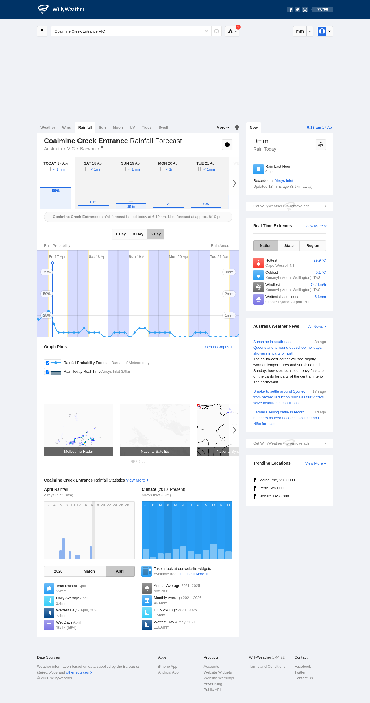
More (221, 127)
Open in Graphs (216, 347)
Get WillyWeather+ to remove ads (281, 206)
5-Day (156, 234)
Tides (147, 127)
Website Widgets (218, 672)
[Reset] (206, 31)
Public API (212, 689)
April (120, 571)
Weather (47, 127)
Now (254, 127)
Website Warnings (219, 678)
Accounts (211, 666)
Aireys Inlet (284, 180)
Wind (66, 127)
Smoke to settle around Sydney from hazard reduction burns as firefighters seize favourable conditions (289, 397)
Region (312, 245)
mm (300, 31)
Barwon (88, 148)
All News (315, 326)
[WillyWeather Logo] (64, 9)
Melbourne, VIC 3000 (277, 480)
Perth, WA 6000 (272, 488)
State (289, 245)
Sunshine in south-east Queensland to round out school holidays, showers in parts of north (289, 362)
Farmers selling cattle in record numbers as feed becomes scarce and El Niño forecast (289, 417)
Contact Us (304, 678)
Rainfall (85, 127)
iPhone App (167, 666)
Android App (168, 672)
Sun (102, 127)
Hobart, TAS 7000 (274, 496)
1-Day (121, 234)
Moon (118, 127)
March (89, 571)
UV (132, 127)
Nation (265, 245)
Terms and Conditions (267, 666)
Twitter (300, 672)
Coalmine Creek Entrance (102, 148)
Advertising (213, 684)
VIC (71, 148)
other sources (77, 672)
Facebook (303, 666)
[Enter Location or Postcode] (136, 31)
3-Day (138, 234)
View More (314, 226)
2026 (58, 571)
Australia (53, 148)
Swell (163, 127)
